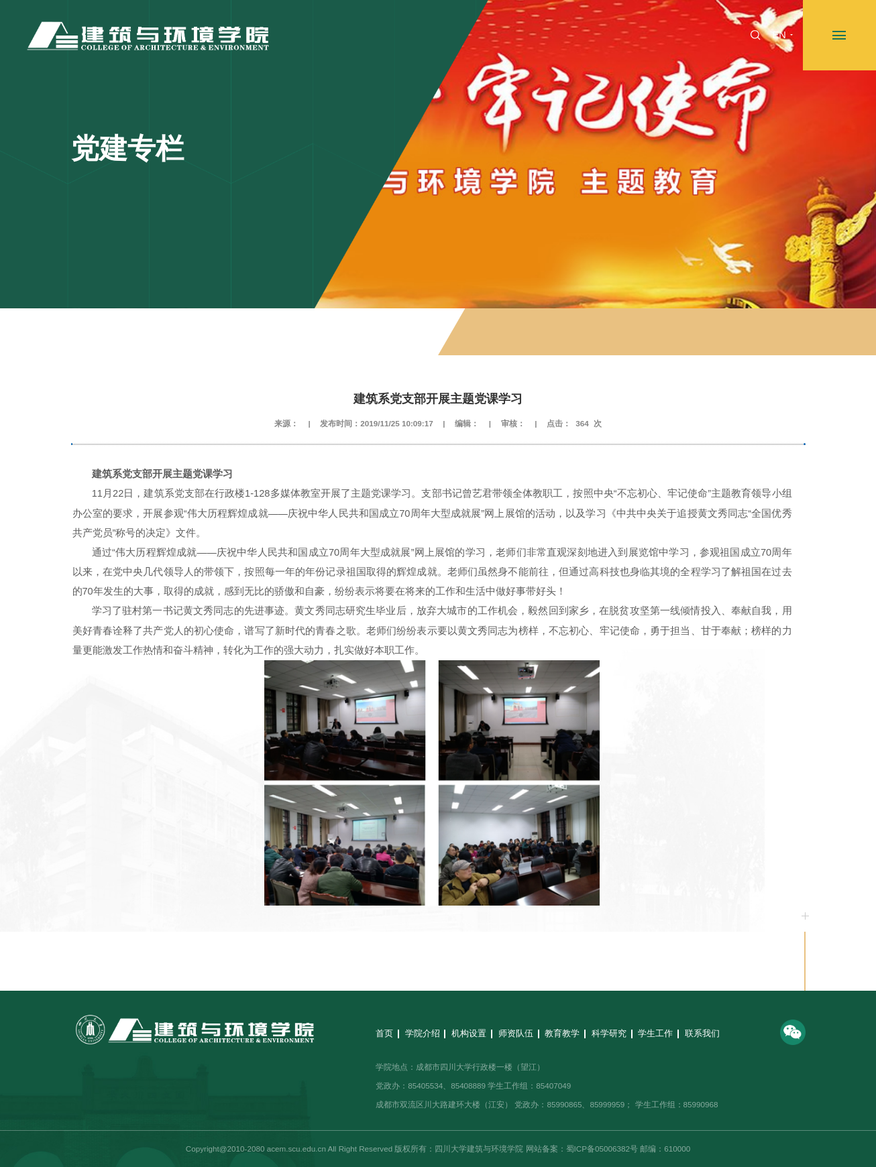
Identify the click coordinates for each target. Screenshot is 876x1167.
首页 (595, 332)
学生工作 (655, 1033)
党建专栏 (676, 332)
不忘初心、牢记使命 (740, 332)
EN (778, 34)
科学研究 (609, 1033)
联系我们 (702, 1033)
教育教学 (562, 1033)
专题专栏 (631, 332)
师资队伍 (515, 1033)
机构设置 (468, 1033)
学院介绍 (422, 1033)
